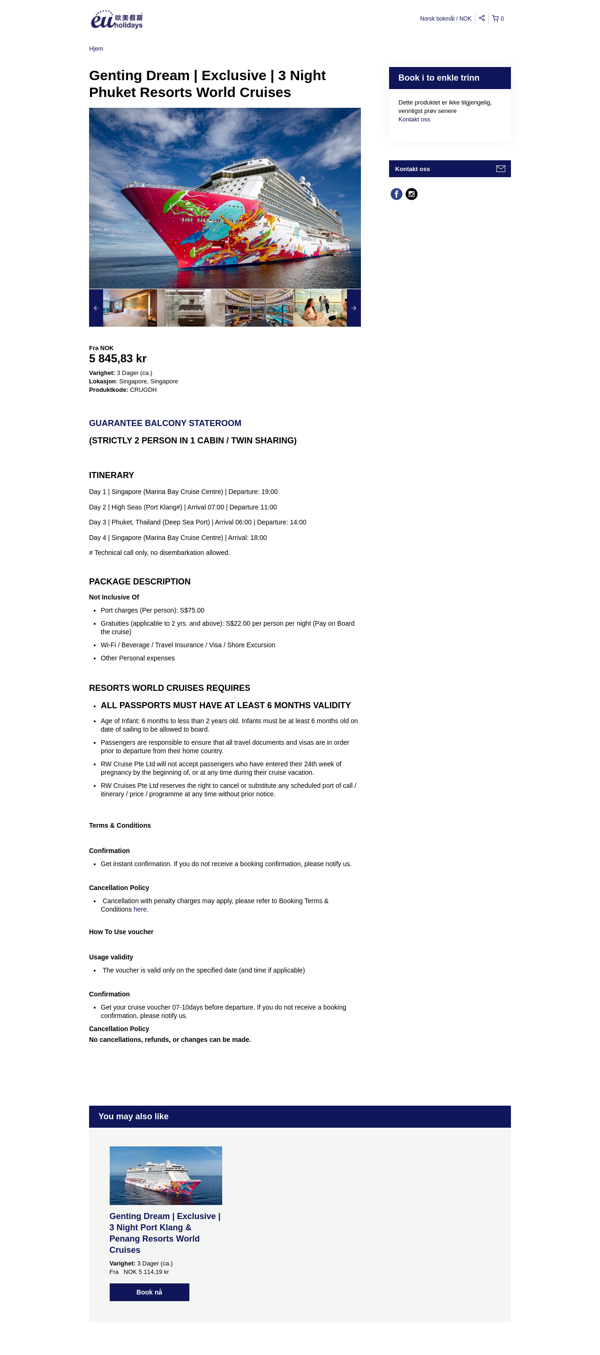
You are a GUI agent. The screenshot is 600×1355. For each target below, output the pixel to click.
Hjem (96, 48)
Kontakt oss (414, 119)
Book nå (149, 1292)
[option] (123, 308)
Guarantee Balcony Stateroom (165, 423)
